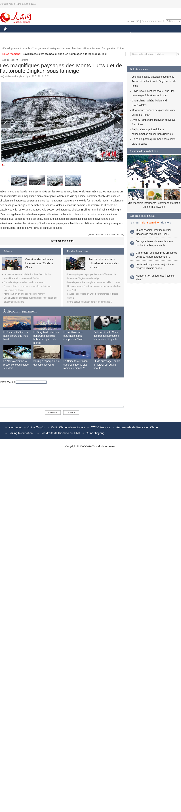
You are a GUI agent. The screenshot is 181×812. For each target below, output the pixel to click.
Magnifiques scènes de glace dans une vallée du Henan (94, 282)
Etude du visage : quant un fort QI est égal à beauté (107, 365)
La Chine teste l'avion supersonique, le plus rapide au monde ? (76, 365)
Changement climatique (45, 48)
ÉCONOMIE (25, 34)
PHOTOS (11, 41)
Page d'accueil (8, 60)
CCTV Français (100, 427)
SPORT (143, 34)
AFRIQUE (57, 34)
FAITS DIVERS (109, 34)
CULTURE (89, 34)
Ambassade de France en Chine (137, 427)
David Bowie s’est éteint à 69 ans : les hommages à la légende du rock (65, 54)
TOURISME (158, 34)
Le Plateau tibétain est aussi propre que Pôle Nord (16, 336)
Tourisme (23, 60)
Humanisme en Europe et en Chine (104, 48)
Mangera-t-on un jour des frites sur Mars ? (24, 294)
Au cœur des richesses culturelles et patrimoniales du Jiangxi (104, 263)
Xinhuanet (15, 427)
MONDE (42, 34)
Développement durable (16, 48)
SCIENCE (73, 34)
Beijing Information (21, 433)
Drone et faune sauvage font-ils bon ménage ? (89, 302)
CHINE (9, 34)
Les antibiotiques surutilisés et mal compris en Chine (73, 336)
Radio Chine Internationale (68, 427)
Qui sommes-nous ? (153, 21)
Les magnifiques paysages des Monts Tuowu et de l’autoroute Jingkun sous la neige (154, 81)
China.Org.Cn (36, 427)
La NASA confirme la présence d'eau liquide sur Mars (16, 365)
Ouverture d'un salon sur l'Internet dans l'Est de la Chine (39, 263)
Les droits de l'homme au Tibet (60, 433)
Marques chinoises (71, 48)
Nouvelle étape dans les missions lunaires (24, 282)
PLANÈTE (128, 34)
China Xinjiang (95, 433)
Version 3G (133, 21)
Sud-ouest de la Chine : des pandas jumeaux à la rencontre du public (107, 336)
